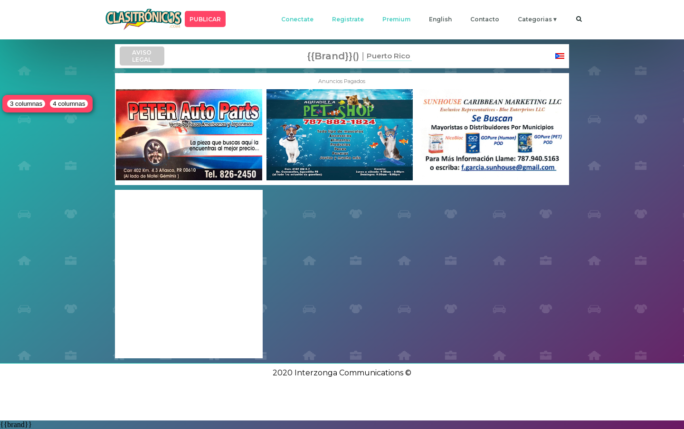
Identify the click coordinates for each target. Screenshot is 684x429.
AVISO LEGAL (142, 56)
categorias (535, 19)
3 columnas (26, 103)
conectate (297, 19)
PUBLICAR (205, 19)
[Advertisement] (189, 274)
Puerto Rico (388, 55)
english (440, 19)
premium (396, 19)
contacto (484, 19)
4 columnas (69, 103)
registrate (348, 19)
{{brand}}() (333, 56)
